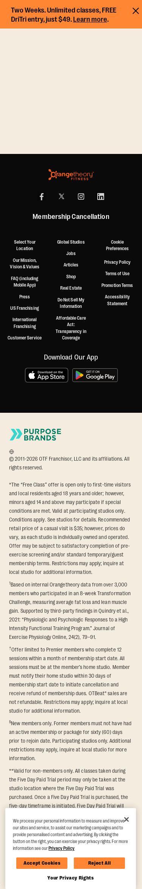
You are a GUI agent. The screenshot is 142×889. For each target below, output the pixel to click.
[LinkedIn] (100, 196)
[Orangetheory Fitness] (71, 174)
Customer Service (25, 338)
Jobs (70, 253)
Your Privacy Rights (70, 878)
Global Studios (70, 242)
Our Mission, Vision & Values (24, 264)
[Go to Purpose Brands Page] (35, 434)
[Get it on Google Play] (95, 375)
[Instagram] (81, 196)
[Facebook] (41, 196)
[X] (61, 196)
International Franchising (24, 323)
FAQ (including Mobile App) (24, 282)
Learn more (90, 19)
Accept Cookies (41, 863)
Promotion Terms (117, 285)
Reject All (99, 863)
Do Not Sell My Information (71, 303)
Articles (71, 265)
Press (24, 297)
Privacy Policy (117, 262)
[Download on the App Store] (47, 375)
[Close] (126, 819)
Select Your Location (25, 245)
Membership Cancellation (71, 217)
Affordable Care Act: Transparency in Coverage (71, 328)
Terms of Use (117, 273)
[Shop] (71, 277)
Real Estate (71, 288)
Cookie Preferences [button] (117, 245)
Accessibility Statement (117, 300)
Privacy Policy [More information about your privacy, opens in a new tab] (61, 848)
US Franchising (24, 308)
